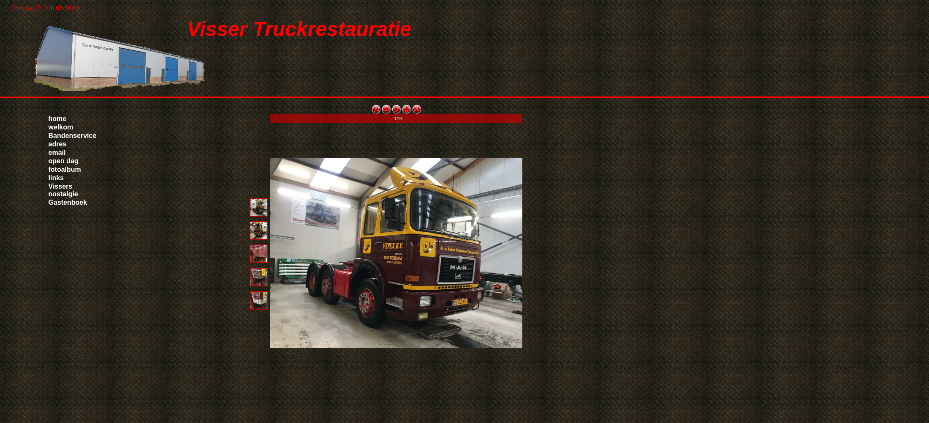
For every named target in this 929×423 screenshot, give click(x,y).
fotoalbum (65, 169)
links (56, 177)
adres (58, 144)
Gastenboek (68, 202)
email (57, 152)
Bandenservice (73, 135)
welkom (61, 127)
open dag (64, 161)
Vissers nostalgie (63, 190)
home (58, 118)
